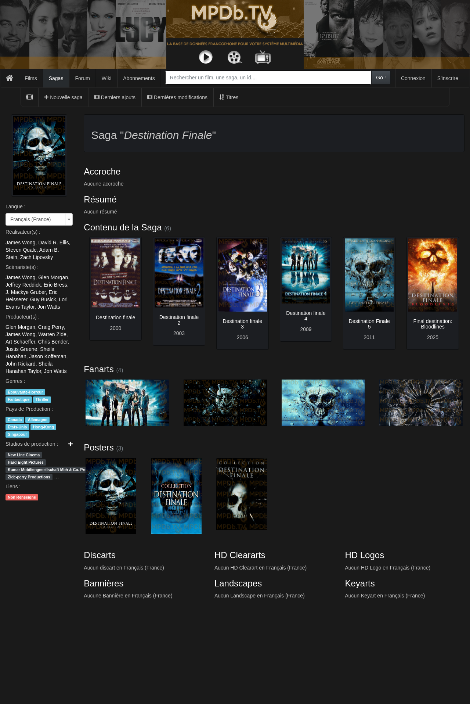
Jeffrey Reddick (23, 285)
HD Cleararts (239, 555)
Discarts (100, 555)
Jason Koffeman (47, 356)
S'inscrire (447, 78)
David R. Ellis (53, 242)
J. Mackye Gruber (26, 292)
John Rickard (21, 364)
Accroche (102, 171)
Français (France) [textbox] (30, 219)
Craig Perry (51, 327)
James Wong (20, 242)
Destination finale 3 (242, 324)
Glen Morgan (53, 277)
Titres (228, 97)
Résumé (100, 199)
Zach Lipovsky (36, 257)
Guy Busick (43, 299)
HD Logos (364, 555)
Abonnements (139, 78)
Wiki (106, 78)
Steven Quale (21, 250)
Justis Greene (21, 349)
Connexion (413, 78)
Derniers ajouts (114, 97)
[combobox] (268, 78)
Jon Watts (48, 307)
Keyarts (360, 583)
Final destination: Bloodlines (432, 324)
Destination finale (115, 317)
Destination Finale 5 (369, 324)
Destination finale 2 (179, 320)
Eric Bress (55, 285)
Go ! (381, 77)
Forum (82, 78)
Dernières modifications (177, 97)
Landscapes (238, 583)
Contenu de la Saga (123, 227)
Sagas (56, 78)
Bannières (103, 583)
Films (31, 78)
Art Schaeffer (20, 342)
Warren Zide (52, 334)
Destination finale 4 (305, 316)
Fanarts (98, 369)
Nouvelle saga (63, 97)
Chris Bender (53, 342)
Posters (98, 447)
